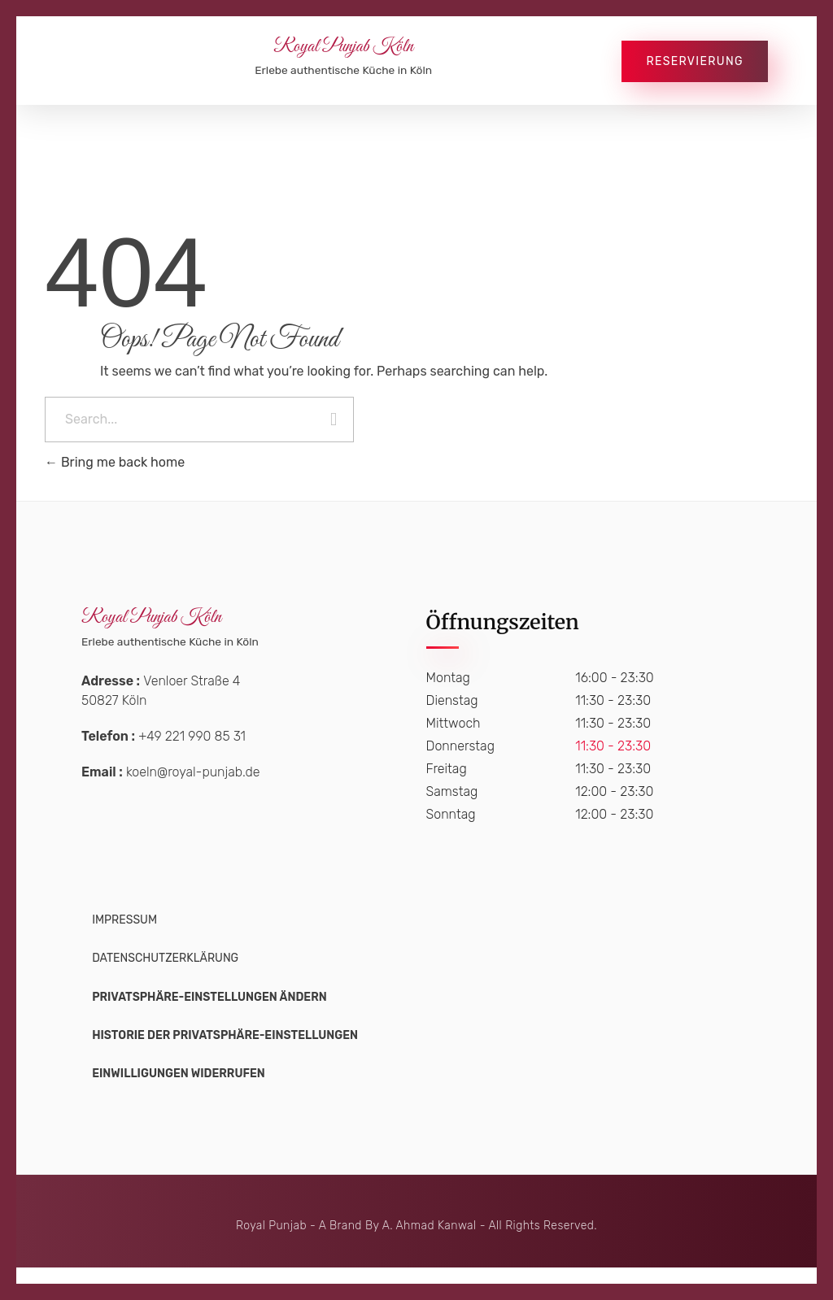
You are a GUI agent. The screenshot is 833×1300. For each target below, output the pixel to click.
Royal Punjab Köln (343, 47)
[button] (209, 997)
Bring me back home (115, 462)
